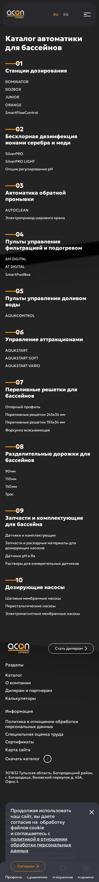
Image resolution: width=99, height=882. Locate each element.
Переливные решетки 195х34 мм (35, 422)
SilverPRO (14, 153)
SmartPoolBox (18, 274)
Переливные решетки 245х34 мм (35, 414)
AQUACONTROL (20, 315)
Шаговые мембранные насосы (33, 598)
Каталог (13, 675)
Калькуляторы (20, 698)
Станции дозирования (36, 71)
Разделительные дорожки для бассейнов (47, 457)
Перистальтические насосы (30, 606)
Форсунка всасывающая (27, 430)
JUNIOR (12, 97)
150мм (11, 486)
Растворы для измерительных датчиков (42, 563)
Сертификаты (19, 741)
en (66, 14)
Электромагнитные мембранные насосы (42, 613)
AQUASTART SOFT (21, 358)
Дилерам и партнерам (28, 690)
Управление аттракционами (44, 339)
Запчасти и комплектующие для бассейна (44, 521)
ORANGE (13, 105)
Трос (9, 494)
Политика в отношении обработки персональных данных (41, 724)
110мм (10, 478)
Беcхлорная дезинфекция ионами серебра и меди (41, 139)
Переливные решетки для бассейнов (41, 392)
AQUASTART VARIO (22, 365)
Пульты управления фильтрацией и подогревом (43, 244)
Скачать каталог (28, 759)
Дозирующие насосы (35, 587)
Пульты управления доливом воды (45, 301)
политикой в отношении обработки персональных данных (41, 844)
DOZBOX (13, 89)
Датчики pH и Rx (20, 555)
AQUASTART (16, 350)
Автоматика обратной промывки (35, 196)
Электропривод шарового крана (35, 217)
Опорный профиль (22, 406)
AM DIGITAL (15, 259)
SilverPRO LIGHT (20, 161)
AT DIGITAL (15, 266)
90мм (10, 471)
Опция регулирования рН (29, 169)
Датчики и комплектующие (30, 535)
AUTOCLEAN (17, 210)
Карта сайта (17, 749)
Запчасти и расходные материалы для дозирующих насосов (40, 545)
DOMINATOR (17, 81)
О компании (18, 682)
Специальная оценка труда (34, 734)
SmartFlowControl (21, 112)
